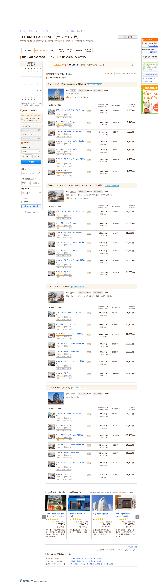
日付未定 (25, 143)
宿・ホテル (23, 31)
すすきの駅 (97, 558)
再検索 (31, 162)
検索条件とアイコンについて (33, 212)
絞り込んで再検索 (31, 206)
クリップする (127, 37)
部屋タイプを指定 (28, 173)
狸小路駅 (74, 564)
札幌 (36, 31)
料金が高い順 (131, 73)
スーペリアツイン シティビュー (66, 122)
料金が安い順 (120, 73)
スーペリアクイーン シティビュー (67, 149)
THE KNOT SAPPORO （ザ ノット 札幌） (63, 31)
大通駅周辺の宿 (148, 81)
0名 (38, 156)
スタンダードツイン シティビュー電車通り (70, 141)
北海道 (31, 31)
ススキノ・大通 (44, 31)
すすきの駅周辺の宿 (149, 78)
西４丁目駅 (90, 564)
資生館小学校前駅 (107, 564)
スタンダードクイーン (63, 171)
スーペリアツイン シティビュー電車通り (69, 131)
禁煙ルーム (26, 202)
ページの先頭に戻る (131, 547)
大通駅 (97, 564)
